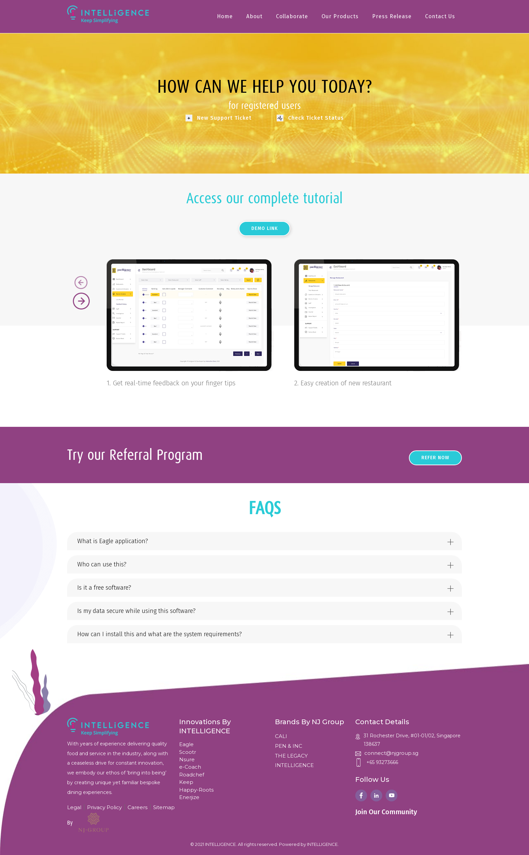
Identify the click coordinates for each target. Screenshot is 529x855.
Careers (137, 807)
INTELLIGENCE (294, 765)
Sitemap (164, 807)
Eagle (186, 744)
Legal (74, 807)
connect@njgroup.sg (391, 753)
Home (225, 16)
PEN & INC (288, 746)
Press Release (392, 16)
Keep (186, 782)
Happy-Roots (196, 790)
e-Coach (190, 767)
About (254, 16)
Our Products (340, 16)
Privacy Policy (104, 807)
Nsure (187, 759)
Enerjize (189, 797)
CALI (281, 736)
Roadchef (191, 774)
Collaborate (292, 16)
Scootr (187, 752)
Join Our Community (386, 812)
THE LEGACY (291, 756)
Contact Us (440, 16)
